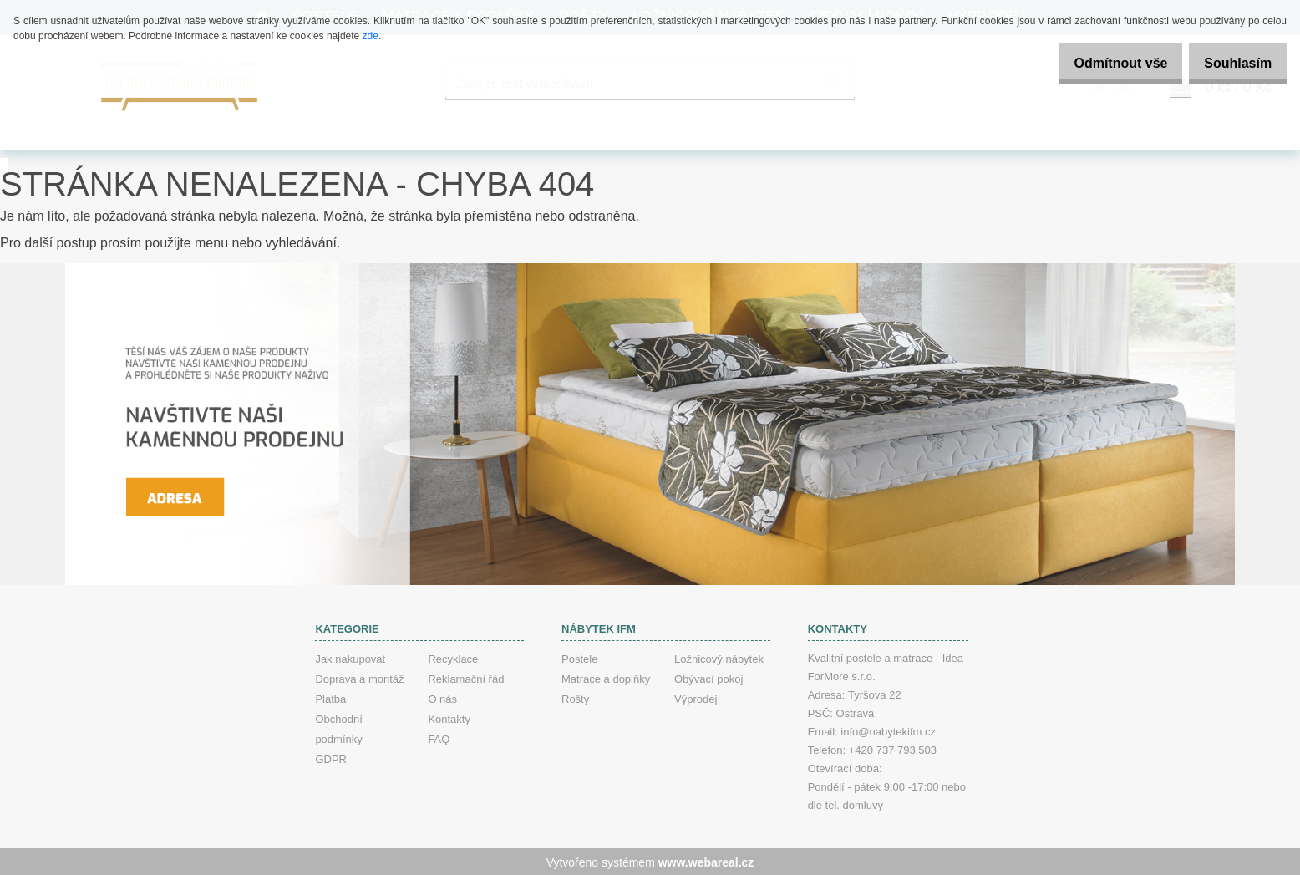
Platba (330, 697)
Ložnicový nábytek (719, 657)
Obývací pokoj (708, 677)
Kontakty (449, 717)
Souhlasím (1232, 63)
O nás (442, 697)
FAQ (438, 737)
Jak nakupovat (350, 657)
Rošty (575, 697)
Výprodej (695, 697)
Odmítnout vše (1103, 63)
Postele (579, 657)
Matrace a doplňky (605, 677)
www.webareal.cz (706, 860)
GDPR (331, 757)
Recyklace (453, 657)
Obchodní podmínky (338, 727)
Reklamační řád (466, 677)
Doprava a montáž (359, 677)
